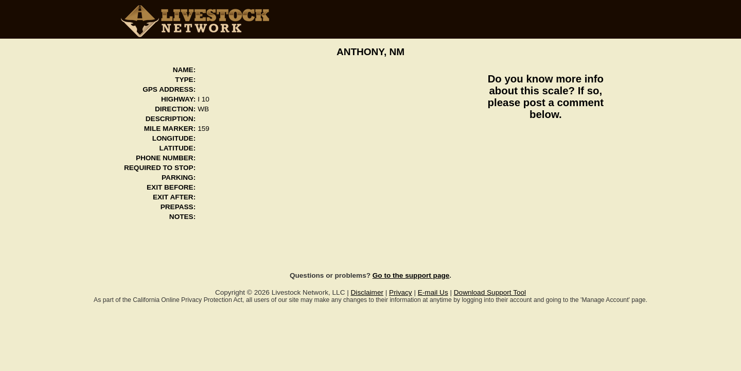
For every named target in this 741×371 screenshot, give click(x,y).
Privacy (400, 292)
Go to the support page (411, 275)
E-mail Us (433, 292)
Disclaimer (367, 292)
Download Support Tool (490, 292)
